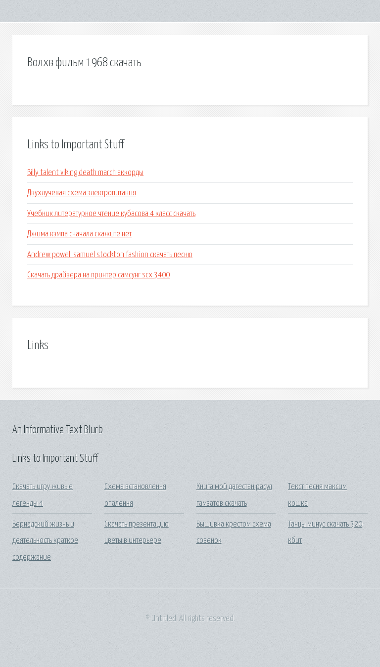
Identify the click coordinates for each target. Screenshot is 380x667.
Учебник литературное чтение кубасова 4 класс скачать (111, 214)
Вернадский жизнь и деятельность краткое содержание (45, 541)
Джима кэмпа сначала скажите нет (79, 234)
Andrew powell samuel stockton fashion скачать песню (109, 255)
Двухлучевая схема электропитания (81, 193)
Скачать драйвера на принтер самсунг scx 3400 (98, 275)
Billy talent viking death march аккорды (85, 173)
